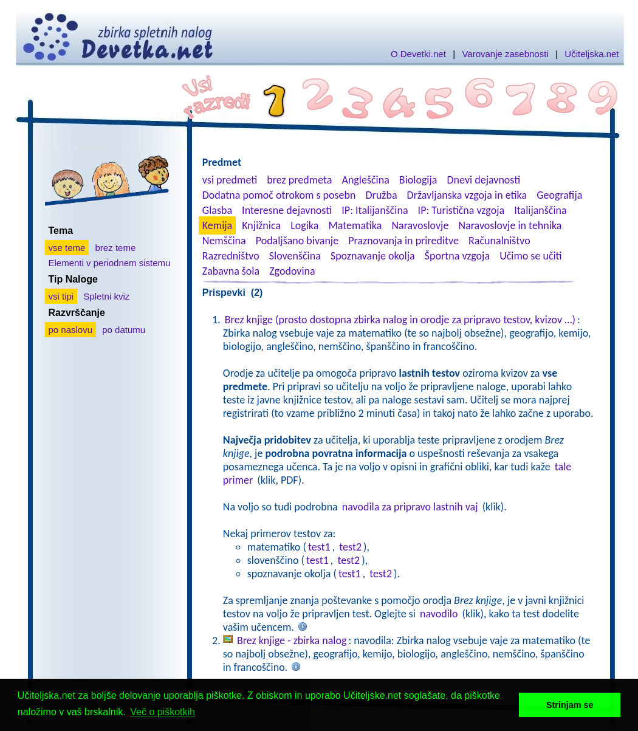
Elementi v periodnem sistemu (110, 263)
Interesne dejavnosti (287, 210)
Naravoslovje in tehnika (509, 225)
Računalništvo (499, 240)
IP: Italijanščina (374, 210)
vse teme (67, 247)
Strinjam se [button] (570, 705)
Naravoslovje (419, 225)
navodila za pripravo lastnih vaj (410, 506)
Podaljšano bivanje (297, 240)
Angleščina (365, 180)
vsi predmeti (229, 180)
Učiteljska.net (591, 54)
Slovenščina (295, 256)
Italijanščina (540, 210)
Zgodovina (292, 271)
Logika (304, 225)
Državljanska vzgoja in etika (467, 195)
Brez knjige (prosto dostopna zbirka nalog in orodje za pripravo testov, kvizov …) (400, 319)
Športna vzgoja (457, 256)
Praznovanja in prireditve (403, 240)
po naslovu (71, 329)
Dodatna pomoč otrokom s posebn (279, 195)
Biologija (418, 180)
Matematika (355, 225)
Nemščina (224, 240)
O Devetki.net (418, 54)
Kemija (217, 225)
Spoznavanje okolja (373, 256)
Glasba (217, 210)
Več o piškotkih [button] (162, 712)
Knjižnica (261, 225)
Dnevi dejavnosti (484, 180)
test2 (350, 547)
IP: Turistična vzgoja (461, 210)
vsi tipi (61, 296)
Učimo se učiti (530, 256)
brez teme (115, 247)
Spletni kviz (106, 296)
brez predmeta (299, 180)
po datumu (123, 329)
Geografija (559, 195)
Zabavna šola (230, 271)
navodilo (439, 613)
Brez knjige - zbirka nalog (292, 640)
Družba (381, 195)
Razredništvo (230, 256)
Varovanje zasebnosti (505, 54)
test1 (319, 547)
